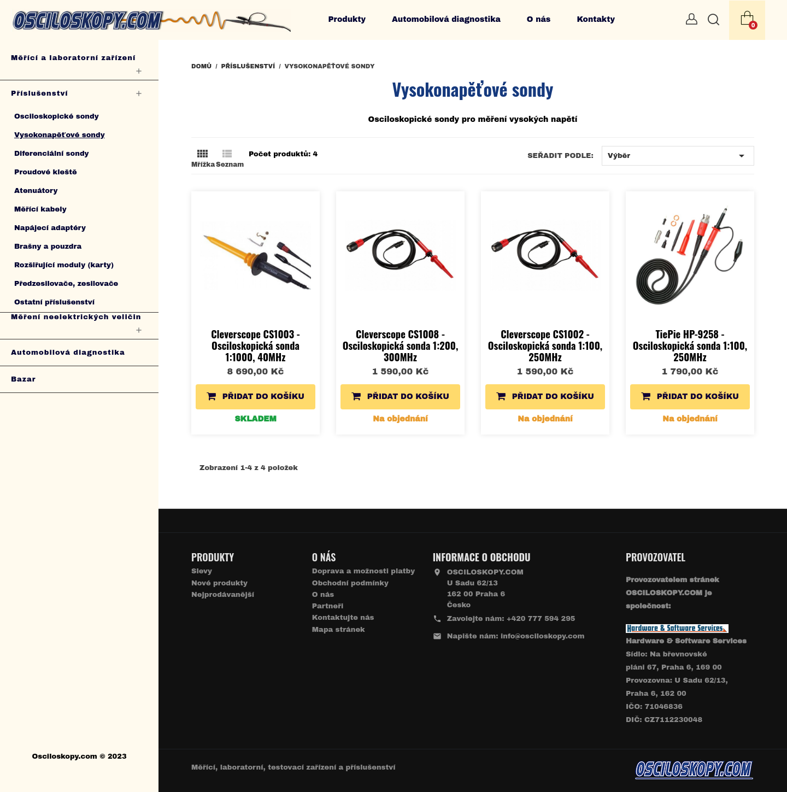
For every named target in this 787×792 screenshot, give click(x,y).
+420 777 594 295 (541, 619)
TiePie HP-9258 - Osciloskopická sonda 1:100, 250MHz (690, 345)
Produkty (347, 19)
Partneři (327, 606)
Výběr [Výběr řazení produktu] (678, 155)
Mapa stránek (338, 629)
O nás (539, 19)
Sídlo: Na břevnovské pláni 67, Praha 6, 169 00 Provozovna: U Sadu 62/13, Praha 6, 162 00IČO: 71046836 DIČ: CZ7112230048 (686, 680)
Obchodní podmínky (350, 583)
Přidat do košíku (255, 396)
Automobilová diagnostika (446, 19)
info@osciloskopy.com (542, 636)
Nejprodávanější (222, 595)
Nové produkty (219, 583)
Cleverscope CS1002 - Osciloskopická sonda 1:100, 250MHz (545, 345)
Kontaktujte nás (343, 617)
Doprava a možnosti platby (363, 571)
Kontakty (596, 19)
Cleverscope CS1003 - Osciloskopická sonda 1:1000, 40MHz (255, 345)
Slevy (201, 571)
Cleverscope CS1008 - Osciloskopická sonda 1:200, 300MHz (401, 345)
